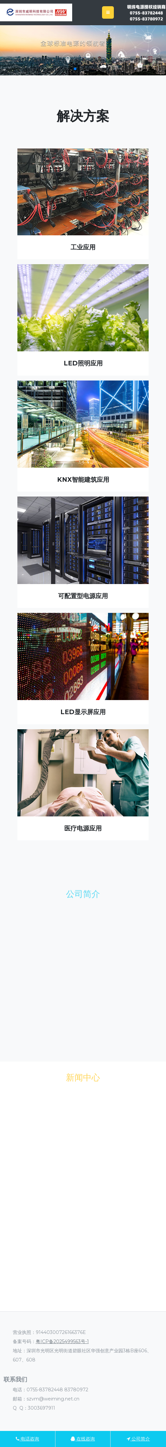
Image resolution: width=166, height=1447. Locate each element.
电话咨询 (27, 1439)
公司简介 (138, 1439)
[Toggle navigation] (108, 12)
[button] (75, 69)
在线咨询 (83, 1439)
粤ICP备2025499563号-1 (62, 1341)
